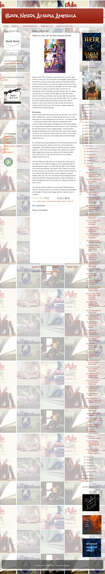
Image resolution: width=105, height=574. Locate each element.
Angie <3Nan (50, 565)
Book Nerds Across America (40, 16)
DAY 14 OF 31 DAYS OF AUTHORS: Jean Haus (93, 282)
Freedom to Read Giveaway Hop (92, 425)
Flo (7, 141)
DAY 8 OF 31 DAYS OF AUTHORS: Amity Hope (93, 369)
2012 (87, 475)
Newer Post (37, 267)
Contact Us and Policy (64, 26)
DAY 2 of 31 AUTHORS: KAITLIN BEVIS (92, 431)
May (88, 460)
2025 (87, 110)
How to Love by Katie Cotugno (93, 414)
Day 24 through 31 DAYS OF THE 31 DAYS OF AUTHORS (93, 200)
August (89, 160)
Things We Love (47, 26)
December (90, 148)
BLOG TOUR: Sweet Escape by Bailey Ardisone (93, 187)
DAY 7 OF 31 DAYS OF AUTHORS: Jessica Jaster (93, 375)
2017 (87, 134)
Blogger (66, 565)
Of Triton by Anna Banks (92, 394)
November (90, 151)
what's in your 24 (67, 201)
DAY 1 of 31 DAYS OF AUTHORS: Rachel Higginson (93, 451)
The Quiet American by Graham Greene (93, 241)
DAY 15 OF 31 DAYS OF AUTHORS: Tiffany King (93, 264)
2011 (87, 478)
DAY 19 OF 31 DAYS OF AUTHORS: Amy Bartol (93, 235)
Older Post (72, 267)
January (89, 472)
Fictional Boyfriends (29, 26)
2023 (87, 116)
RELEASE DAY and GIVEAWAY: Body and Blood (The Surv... (93, 208)
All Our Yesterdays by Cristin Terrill (93, 311)
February (90, 469)
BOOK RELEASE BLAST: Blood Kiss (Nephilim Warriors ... (93, 401)
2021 (87, 122)
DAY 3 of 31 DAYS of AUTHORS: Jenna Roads (93, 420)
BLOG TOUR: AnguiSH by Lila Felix (92, 275)
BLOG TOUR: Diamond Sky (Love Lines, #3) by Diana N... (93, 346)
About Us (15, 26)
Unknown (9, 153)
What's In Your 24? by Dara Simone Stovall (93, 181)
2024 (87, 113)
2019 (87, 128)
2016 (87, 137)
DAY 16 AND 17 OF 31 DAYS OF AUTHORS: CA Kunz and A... (93, 256)
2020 (87, 125)
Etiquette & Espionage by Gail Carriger (93, 167)
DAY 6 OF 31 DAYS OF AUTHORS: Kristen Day (93, 382)
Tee (7, 150)
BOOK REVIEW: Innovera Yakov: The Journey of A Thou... (92, 304)
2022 (87, 119)
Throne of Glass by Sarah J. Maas (92, 193)
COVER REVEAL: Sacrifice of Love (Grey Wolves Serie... (92, 248)
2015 (87, 140)
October (89, 154)
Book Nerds (10, 137)
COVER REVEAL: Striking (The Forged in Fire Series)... (92, 324)
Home (6, 26)
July (88, 163)
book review (42, 201)
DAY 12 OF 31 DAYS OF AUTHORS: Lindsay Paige (93, 288)
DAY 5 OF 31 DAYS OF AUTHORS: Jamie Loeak (93, 388)
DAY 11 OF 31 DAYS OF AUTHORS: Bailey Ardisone (93, 317)
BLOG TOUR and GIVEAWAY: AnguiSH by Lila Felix (92, 354)
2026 (87, 107)
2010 (87, 481)
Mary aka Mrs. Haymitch (14, 147)
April (88, 463)
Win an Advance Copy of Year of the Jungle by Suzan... (93, 174)
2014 (87, 143)
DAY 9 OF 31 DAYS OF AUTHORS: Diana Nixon (93, 362)
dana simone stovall (54, 201)
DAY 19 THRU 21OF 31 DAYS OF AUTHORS (93, 222)
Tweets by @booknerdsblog (13, 64)
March (89, 466)
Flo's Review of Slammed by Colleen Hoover (92, 332)
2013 (87, 146)
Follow (6, 81)
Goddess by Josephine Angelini (93, 437)
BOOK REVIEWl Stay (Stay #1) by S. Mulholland (93, 216)
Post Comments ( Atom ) (50, 272)
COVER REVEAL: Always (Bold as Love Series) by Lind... (92, 443)
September (90, 157)
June (88, 457)
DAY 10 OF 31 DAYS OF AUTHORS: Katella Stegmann (93, 338)
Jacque (8, 144)
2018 (87, 131)
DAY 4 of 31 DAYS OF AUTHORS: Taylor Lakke (92, 408)
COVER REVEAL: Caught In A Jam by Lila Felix (92, 229)
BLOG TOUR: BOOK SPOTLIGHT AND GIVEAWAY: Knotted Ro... (93, 296)
